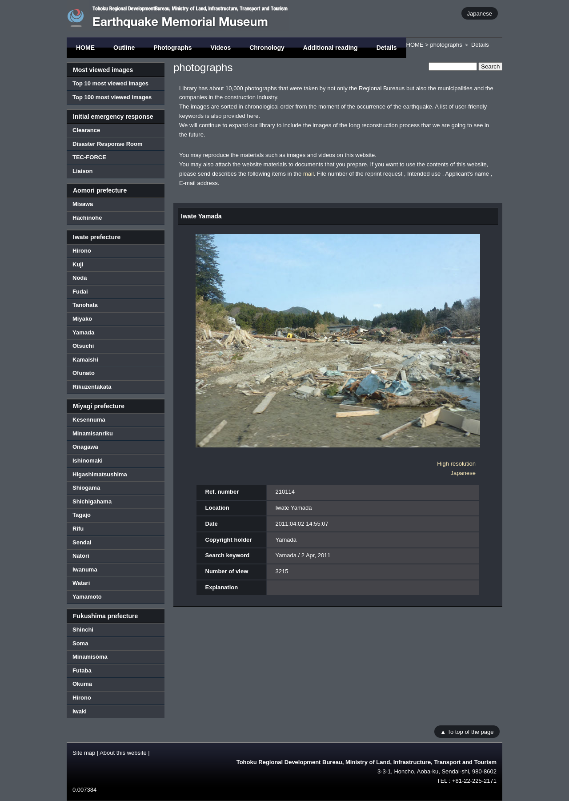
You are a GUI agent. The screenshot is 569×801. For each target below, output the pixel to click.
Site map (83, 752)
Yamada (83, 332)
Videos (221, 47)
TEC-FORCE (89, 157)
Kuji (78, 264)
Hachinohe (87, 217)
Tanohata (85, 305)
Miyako (82, 318)
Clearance (86, 130)
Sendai (82, 542)
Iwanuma (84, 569)
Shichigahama (92, 501)
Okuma (82, 683)
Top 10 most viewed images (110, 83)
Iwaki (79, 711)
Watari (81, 583)
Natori (80, 555)
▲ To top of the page (466, 731)
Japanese (479, 13)
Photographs (172, 47)
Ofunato (83, 373)
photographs (446, 44)
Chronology (266, 47)
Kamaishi (85, 359)
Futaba (82, 670)
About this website (123, 752)
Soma (80, 643)
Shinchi (82, 629)
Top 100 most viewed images (112, 97)
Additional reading (330, 47)
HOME (85, 47)
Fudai (80, 291)
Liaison (82, 171)
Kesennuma (88, 419)
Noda (79, 277)
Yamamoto (87, 596)
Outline (124, 47)
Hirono (81, 250)
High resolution (456, 463)
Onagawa (85, 446)
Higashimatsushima (99, 474)
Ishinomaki (87, 460)
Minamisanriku (92, 433)
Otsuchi (83, 345)
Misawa (82, 204)
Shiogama (86, 487)
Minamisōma (90, 656)
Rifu (78, 528)
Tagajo (81, 514)
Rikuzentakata (91, 386)
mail (308, 173)
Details (387, 47)
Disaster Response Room (107, 144)
